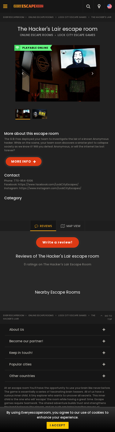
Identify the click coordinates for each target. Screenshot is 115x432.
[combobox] (98, 6)
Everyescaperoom (13, 17)
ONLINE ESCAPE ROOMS (36, 35)
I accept (57, 425)
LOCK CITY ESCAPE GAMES (76, 35)
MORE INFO (21, 161)
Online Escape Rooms (41, 17)
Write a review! (57, 242)
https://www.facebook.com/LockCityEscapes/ (48, 184)
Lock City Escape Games (72, 17)
